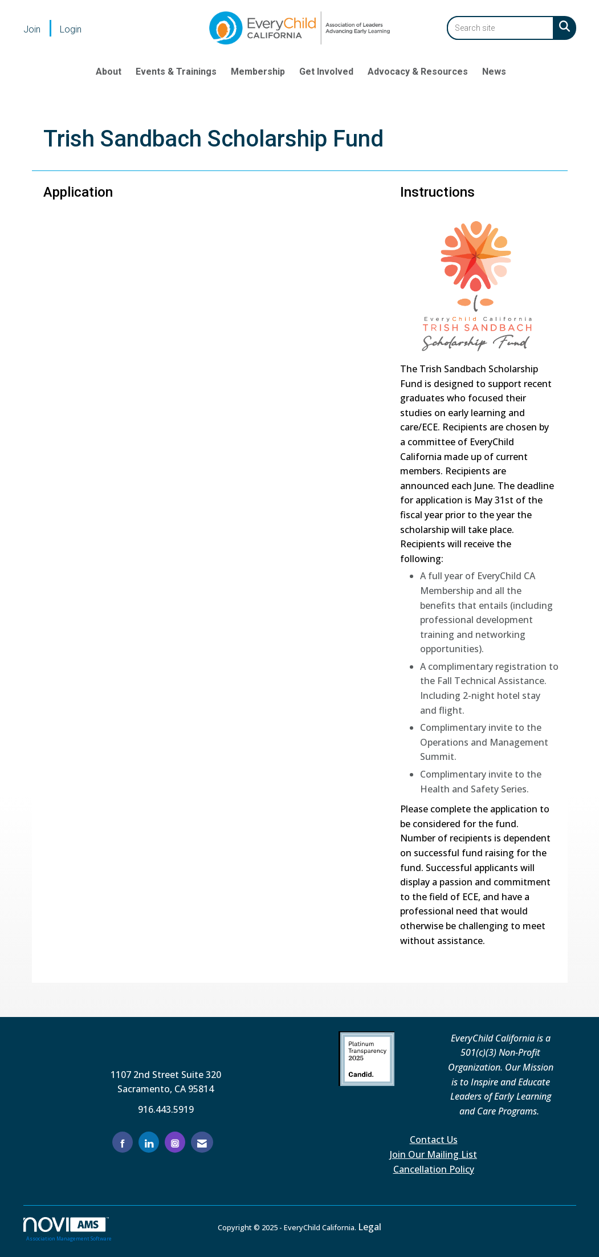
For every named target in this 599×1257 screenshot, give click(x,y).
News (494, 71)
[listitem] (40, 29)
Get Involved (326, 71)
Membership (258, 71)
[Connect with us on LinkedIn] (148, 1142)
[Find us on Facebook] (122, 1142)
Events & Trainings (176, 71)
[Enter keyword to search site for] (500, 28)
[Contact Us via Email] (202, 1142)
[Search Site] (562, 26)
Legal (369, 1227)
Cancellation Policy (433, 1169)
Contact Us (434, 1139)
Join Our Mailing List (433, 1154)
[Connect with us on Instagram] (175, 1142)
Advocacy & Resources (418, 71)
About (108, 71)
